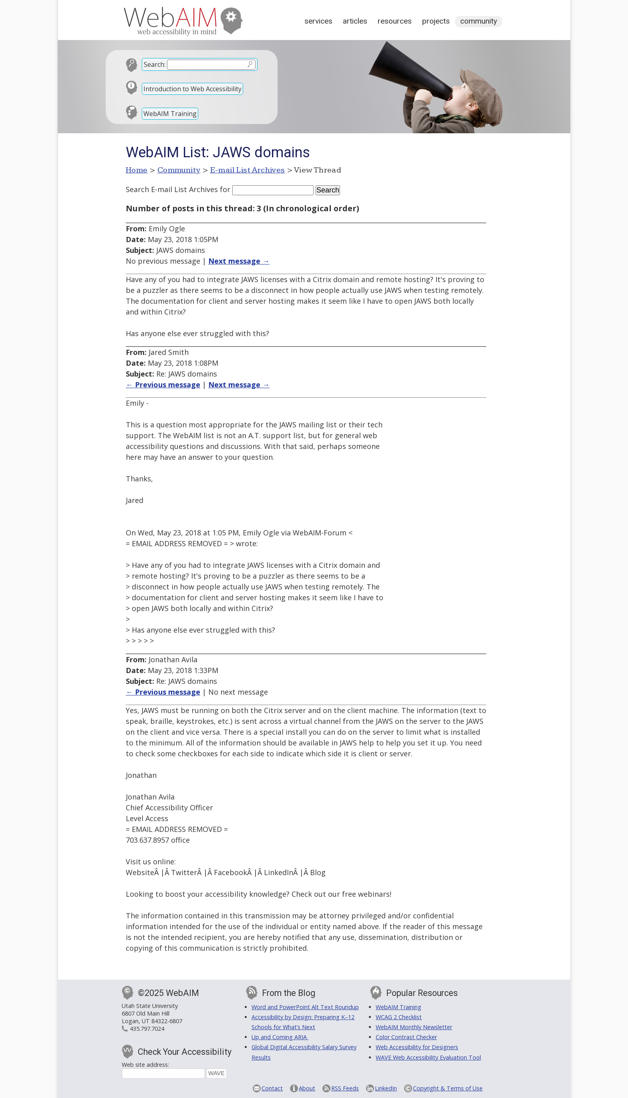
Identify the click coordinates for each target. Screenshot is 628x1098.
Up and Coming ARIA (280, 1037)
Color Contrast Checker (406, 1037)
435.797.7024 (147, 1028)
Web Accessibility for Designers (417, 1047)
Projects (436, 21)
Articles (355, 21)
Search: (154, 64)
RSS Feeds (345, 1088)
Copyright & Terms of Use (448, 1088)
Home (137, 170)
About (307, 1088)
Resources (395, 21)
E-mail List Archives (247, 170)
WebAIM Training (170, 113)
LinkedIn (386, 1088)
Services (318, 21)
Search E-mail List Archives (172, 189)
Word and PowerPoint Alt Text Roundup (305, 1007)
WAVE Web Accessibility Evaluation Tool (428, 1057)
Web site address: (145, 1064)
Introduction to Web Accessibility (192, 88)
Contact (272, 1088)
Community (478, 21)
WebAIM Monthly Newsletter (414, 1027)
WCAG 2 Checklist (399, 1017)
